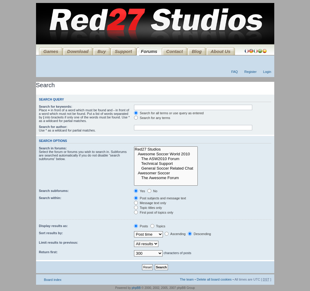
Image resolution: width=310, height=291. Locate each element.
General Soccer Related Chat (166, 168)
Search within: (50, 198)
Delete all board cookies (214, 279)
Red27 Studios (166, 149)
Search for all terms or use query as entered (169, 113)
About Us (220, 51)
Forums (149, 51)
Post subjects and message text (160, 198)
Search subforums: (54, 191)
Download (78, 51)
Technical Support (166, 163)
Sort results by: (51, 233)
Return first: (48, 252)
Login (267, 71)
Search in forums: (53, 148)
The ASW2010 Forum (166, 159)
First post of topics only (153, 212)
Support (123, 51)
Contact (174, 51)
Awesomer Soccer (166, 173)
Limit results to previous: (58, 242)
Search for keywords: (55, 106)
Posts (141, 226)
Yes (139, 191)
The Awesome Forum (166, 178)
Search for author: (53, 127)
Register (250, 71)
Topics (157, 226)
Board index (53, 279)
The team (187, 279)
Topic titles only (148, 207)
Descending (199, 234)
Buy (101, 51)
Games (50, 51)
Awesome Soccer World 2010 (166, 154)
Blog (197, 51)
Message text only (150, 203)
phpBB (136, 288)
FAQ (234, 71)
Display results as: (53, 226)
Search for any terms (152, 118)
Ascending (175, 234)
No (152, 191)
